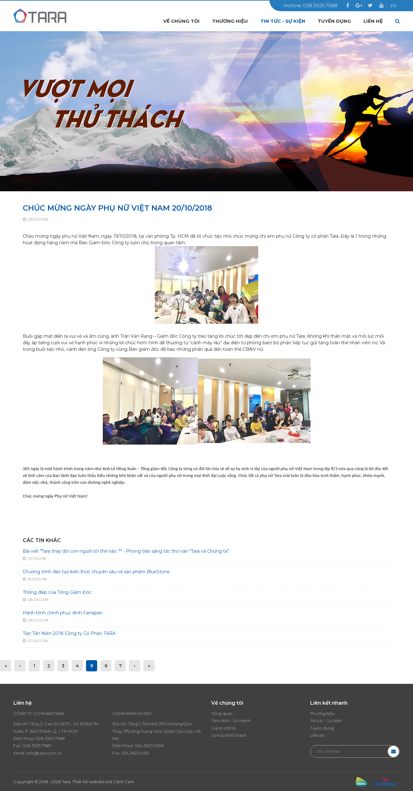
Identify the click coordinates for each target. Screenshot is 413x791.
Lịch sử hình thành (228, 735)
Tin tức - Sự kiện (282, 21)
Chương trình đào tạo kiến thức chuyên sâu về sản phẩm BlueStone (96, 571)
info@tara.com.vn (44, 752)
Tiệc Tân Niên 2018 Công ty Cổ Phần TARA (69, 633)
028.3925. (45, 738)
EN (393, 5)
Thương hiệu (230, 21)
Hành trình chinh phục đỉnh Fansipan (62, 613)
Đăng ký (393, 751)
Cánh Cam (123, 781)
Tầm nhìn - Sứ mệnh (231, 720)
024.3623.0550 (149, 745)
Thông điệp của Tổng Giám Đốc (57, 592)
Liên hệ (373, 21)
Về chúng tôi (181, 21)
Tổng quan (221, 713)
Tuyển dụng (334, 21)
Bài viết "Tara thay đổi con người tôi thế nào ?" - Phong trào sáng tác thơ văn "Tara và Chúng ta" (126, 551)
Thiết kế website (88, 781)
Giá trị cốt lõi (223, 728)
